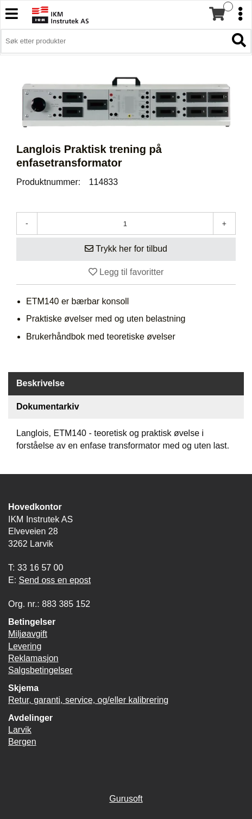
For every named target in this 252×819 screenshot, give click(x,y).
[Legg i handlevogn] (126, 249)
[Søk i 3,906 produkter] (114, 41)
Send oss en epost (55, 580)
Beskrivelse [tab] (40, 383)
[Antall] (125, 223)
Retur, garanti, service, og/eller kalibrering (88, 700)
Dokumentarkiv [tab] (47, 406)
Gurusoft (125, 798)
